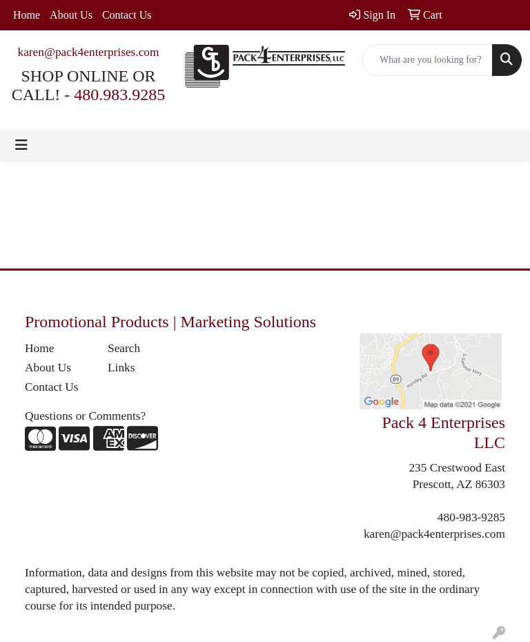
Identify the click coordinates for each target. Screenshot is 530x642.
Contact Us (127, 15)
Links (121, 367)
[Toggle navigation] (21, 145)
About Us (71, 15)
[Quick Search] (427, 60)
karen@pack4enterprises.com (88, 52)
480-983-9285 (471, 517)
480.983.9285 (119, 95)
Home (26, 15)
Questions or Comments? (85, 415)
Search (124, 348)
